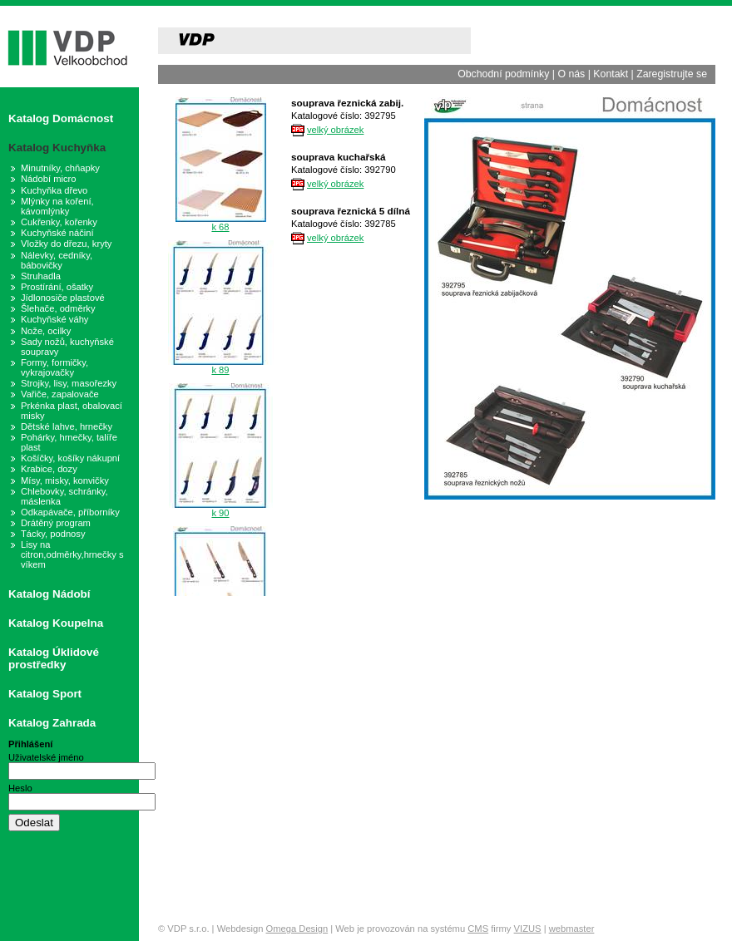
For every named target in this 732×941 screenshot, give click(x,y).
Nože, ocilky (46, 331)
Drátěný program (56, 523)
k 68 (220, 227)
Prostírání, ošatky (57, 287)
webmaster (572, 929)
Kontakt (610, 74)
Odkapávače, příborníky (70, 512)
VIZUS (528, 929)
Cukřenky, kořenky (59, 222)
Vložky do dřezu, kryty (66, 244)
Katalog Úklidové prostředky (53, 658)
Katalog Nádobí (49, 594)
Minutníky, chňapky (60, 168)
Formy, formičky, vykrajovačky (54, 367)
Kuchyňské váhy (54, 319)
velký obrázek (335, 130)
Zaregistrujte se (671, 74)
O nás (571, 74)
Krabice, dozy (49, 469)
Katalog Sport (45, 693)
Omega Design (297, 929)
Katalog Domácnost (60, 118)
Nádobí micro (49, 179)
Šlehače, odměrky (58, 308)
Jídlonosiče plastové (63, 298)
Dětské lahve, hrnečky (66, 426)
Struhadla (41, 276)
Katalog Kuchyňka (57, 147)
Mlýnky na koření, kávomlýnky (57, 206)
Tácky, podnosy (53, 534)
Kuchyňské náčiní (57, 233)
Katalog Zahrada (52, 723)
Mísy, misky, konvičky (65, 480)
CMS (477, 929)
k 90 (220, 513)
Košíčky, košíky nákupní (70, 458)
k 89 (220, 370)
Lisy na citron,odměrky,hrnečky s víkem (72, 554)
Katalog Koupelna (55, 623)
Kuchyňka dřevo (54, 190)
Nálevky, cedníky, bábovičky (56, 260)
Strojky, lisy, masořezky (68, 383)
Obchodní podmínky (503, 74)
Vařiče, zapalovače (60, 394)
